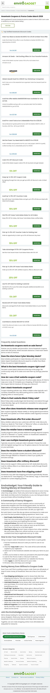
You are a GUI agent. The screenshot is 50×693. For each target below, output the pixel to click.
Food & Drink (14, 658)
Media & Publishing (32, 661)
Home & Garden (20, 661)
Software (14, 664)
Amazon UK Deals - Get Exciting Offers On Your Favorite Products (25, 56)
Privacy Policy (40, 677)
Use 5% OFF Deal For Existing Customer (15, 284)
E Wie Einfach (41, 636)
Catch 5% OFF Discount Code (12, 160)
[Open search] (47, 3)
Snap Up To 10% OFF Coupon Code (14, 177)
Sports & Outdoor (23, 664)
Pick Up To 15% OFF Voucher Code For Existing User (19, 232)
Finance (6, 658)
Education (21, 655)
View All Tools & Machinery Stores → (14, 636)
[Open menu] (2, 3)
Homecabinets (8, 640)
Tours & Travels (34, 664)
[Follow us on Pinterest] (28, 680)
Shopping (6, 664)
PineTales (18, 640)
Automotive (23, 652)
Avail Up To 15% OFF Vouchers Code (14, 196)
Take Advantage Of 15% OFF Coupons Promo (17, 249)
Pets (41, 661)
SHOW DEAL (37, 50)
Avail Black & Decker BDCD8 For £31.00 (15, 322)
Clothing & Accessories (10, 655)
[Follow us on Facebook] (21, 680)
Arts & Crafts (14, 652)
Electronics (29, 655)
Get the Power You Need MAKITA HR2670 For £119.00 (20, 140)
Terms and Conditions (27, 677)
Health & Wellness (8, 661)
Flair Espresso (31, 636)
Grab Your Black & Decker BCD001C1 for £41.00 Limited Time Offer (25, 37)
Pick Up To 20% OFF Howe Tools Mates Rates (17, 267)
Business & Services (40, 652)
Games (22, 658)
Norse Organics (39, 640)
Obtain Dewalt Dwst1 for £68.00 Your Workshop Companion (23, 79)
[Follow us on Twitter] (25, 680)
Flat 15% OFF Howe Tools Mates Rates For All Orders (20, 215)
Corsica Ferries (28, 640)
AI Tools (6, 652)
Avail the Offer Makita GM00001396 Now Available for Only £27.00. (22, 100)
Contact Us (14, 677)
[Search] (47, 7)
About (8, 677)
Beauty (30, 652)
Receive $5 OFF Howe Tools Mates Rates (16, 303)
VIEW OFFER (37, 70)
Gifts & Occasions (31, 658)
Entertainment (38, 655)
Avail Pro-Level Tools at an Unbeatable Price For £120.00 (21, 121)
